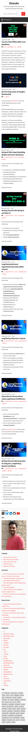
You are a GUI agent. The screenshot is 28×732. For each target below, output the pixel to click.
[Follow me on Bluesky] (7, 513)
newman (21, 706)
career (7, 695)
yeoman (8, 722)
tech (11, 717)
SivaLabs (14, 3)
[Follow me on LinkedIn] (11, 513)
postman (4, 711)
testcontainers (16, 717)
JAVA (5, 652)
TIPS (4, 683)
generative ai (10, 157)
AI (4, 632)
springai (21, 157)
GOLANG (6, 647)
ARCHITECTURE (8, 634)
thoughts (4, 720)
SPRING (5, 670)
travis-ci (18, 720)
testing (22, 717)
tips (14, 720)
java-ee (7, 702)
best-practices (14, 693)
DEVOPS (5, 645)
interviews (23, 699)
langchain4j (22, 272)
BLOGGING (6, 638)
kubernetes (5, 704)
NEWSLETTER (7, 667)
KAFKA (5, 658)
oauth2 (9, 708)
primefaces (10, 711)
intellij (11, 699)
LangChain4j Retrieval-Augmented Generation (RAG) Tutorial (13, 266)
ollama (19, 47)
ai (15, 47)
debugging (16, 695)
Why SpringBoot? (9, 587)
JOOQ (5, 656)
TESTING (6, 678)
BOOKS (5, 641)
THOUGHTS (7, 681)
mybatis (16, 706)
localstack (17, 704)
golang (14, 697)
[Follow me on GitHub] (14, 513)
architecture (7, 693)
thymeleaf (9, 720)
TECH (5, 676)
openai (4, 159)
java (4, 47)
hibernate (4, 699)
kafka (18, 702)
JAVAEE (6, 654)
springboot (10, 47)
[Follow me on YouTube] (18, 513)
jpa (13, 702)
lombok (23, 704)
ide (8, 699)
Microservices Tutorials (10, 559)
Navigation (7, 19)
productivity (17, 711)
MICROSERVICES (8, 663)
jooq (11, 702)
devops (22, 695)
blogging (21, 693)
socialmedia (12, 713)
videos (3, 722)
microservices (9, 706)
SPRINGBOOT (7, 672)
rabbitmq (23, 711)
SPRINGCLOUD (7, 674)
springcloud (11, 715)
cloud (11, 695)
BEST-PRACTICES (8, 636)
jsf (15, 702)
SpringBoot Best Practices (11, 580)
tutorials (23, 720)
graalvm (19, 697)
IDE (4, 649)
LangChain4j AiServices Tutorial (13, 338)
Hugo (21, 729)
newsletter (4, 708)
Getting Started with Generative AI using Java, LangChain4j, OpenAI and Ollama (13, 463)
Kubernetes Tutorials (10, 562)
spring (17, 713)
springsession (5, 717)
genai (7, 97)
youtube (13, 722)
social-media (5, 713)
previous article (11, 429)
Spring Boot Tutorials (10, 557)
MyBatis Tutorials (9, 566)
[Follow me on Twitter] (3, 513)
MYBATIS (6, 665)
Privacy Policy (14, 731)
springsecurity (18, 715)
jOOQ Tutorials (7, 564)
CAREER (6, 643)
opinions (23, 708)
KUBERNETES (7, 661)
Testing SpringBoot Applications (13, 578)
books (3, 695)
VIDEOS (5, 685)
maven (3, 706)
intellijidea (16, 699)
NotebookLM (14, 101)
